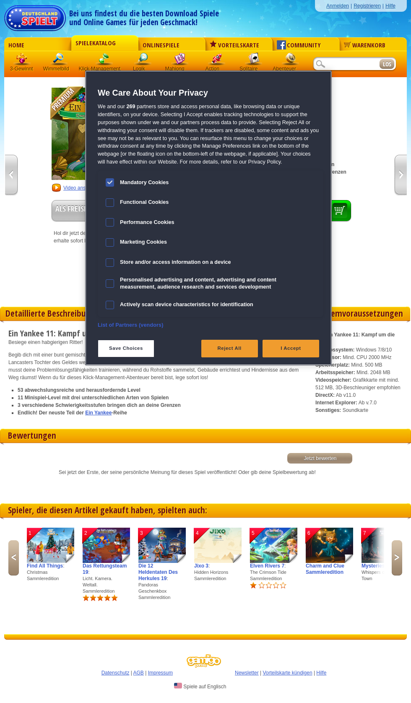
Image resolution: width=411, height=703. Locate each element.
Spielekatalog (95, 43)
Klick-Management (104, 60)
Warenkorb (364, 45)
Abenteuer (291, 60)
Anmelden (337, 6)
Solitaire (254, 60)
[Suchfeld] (346, 64)
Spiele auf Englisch (200, 686)
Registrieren (367, 6)
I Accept (291, 348)
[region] (208, 217)
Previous (13, 557)
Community (299, 45)
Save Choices (126, 348)
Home (16, 45)
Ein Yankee (98, 413)
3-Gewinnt (21, 69)
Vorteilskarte (234, 45)
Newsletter (247, 673)
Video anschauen (82, 188)
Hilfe (390, 6)
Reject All (230, 348)
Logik (143, 60)
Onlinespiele (161, 45)
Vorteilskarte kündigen (287, 673)
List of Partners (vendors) (131, 325)
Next (397, 557)
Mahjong (180, 60)
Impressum (160, 673)
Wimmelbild (59, 60)
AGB (138, 673)
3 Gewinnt (22, 60)
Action (217, 60)
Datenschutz (115, 673)
